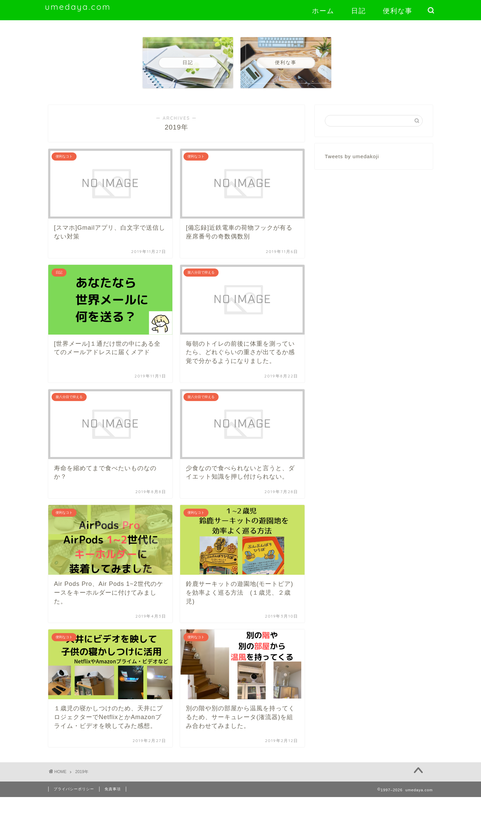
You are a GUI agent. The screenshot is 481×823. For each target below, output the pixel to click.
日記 (358, 10)
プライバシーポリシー (74, 789)
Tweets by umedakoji (352, 156)
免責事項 (113, 789)
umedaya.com (78, 7)
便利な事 (398, 10)
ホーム (323, 10)
